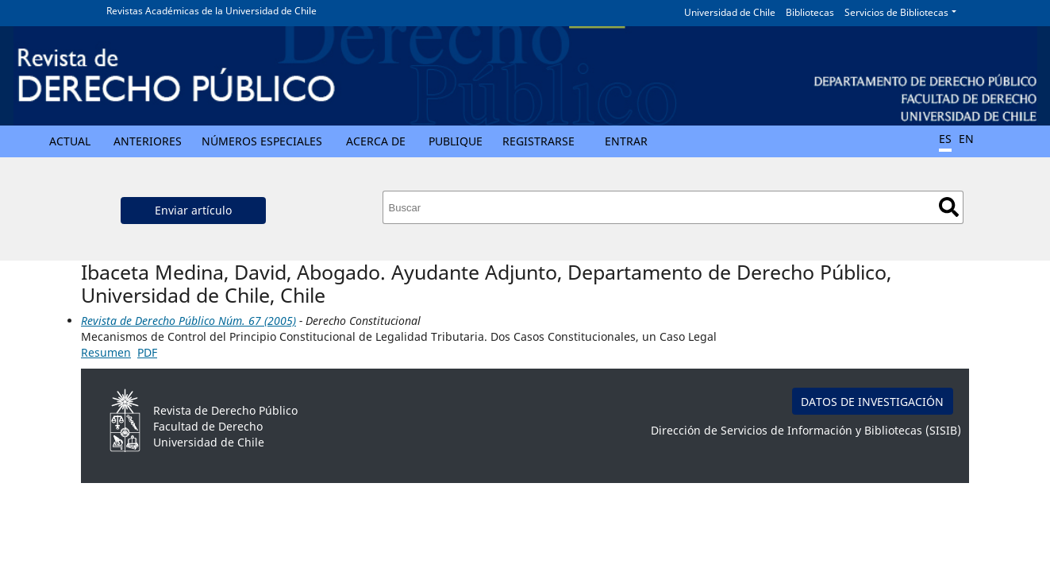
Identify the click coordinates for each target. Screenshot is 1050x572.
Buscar (949, 207)
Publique (456, 141)
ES (945, 138)
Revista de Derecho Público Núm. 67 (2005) (188, 320)
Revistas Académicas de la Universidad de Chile (211, 10)
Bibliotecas (810, 12)
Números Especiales (262, 141)
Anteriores (147, 141)
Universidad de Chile (729, 12)
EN (966, 138)
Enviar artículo (193, 210)
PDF (147, 352)
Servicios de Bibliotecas (896, 12)
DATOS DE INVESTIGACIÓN (872, 401)
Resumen (106, 352)
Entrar (626, 141)
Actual (69, 141)
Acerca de (376, 141)
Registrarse (538, 141)
